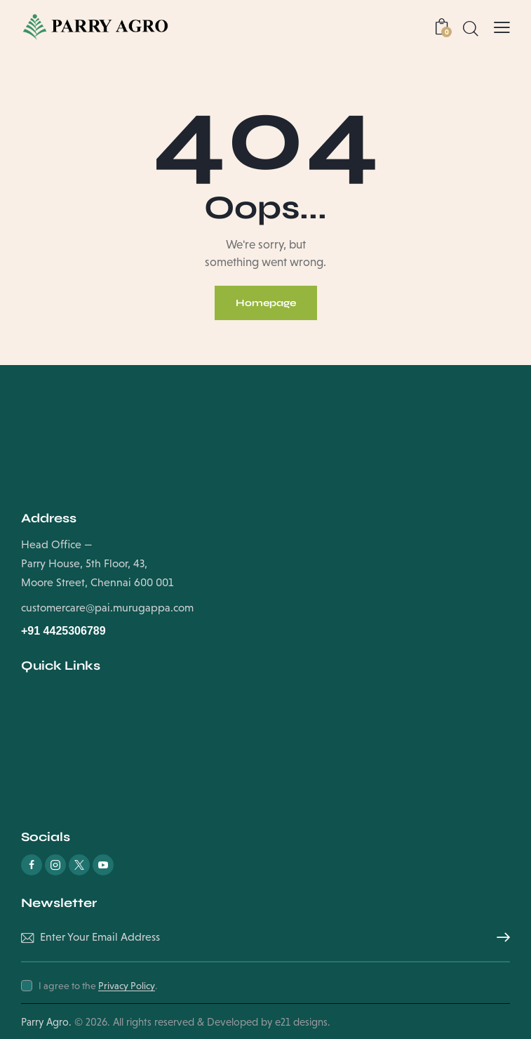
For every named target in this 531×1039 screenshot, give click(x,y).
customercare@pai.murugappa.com (107, 608)
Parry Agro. (46, 1022)
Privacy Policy (126, 986)
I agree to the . (98, 985)
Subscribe (499, 938)
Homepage (266, 303)
